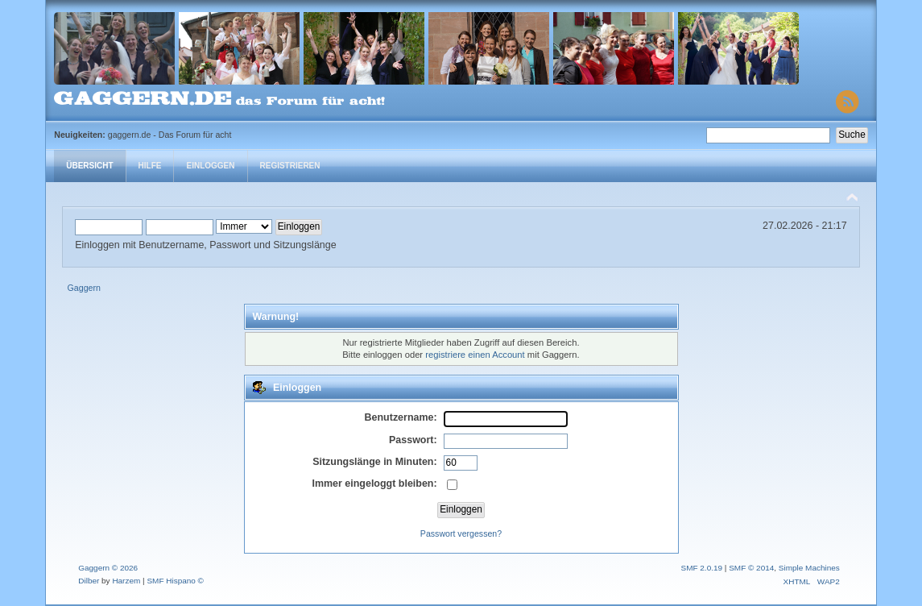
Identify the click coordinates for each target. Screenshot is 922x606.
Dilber (88, 580)
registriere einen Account (474, 354)
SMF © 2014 (751, 567)
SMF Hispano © (175, 580)
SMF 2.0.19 (702, 567)
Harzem (126, 580)
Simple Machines (809, 567)
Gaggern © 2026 (108, 567)
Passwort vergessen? (461, 533)
